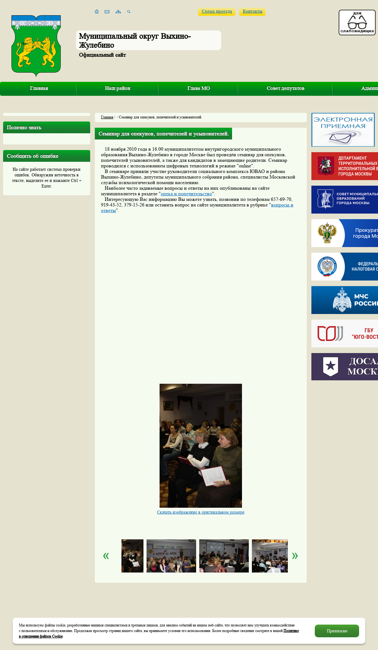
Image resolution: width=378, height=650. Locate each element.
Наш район (117, 88)
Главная (39, 88)
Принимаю (337, 630)
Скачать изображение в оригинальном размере (200, 512)
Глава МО (198, 88)
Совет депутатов (285, 88)
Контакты (252, 11)
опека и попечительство (186, 194)
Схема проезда (217, 11)
